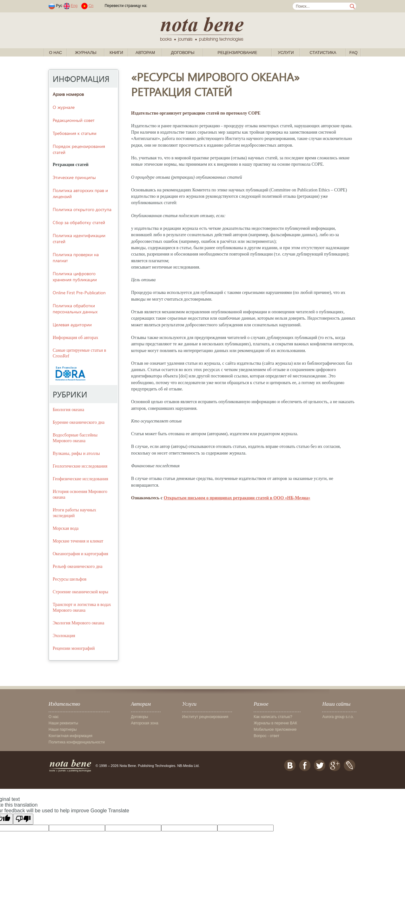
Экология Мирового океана (78, 623)
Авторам (145, 52)
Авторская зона (144, 723)
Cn (91, 5)
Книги (116, 52)
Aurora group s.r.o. (338, 717)
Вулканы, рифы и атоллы (76, 453)
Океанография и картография (80, 553)
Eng (74, 5)
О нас (55, 52)
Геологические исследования (80, 466)
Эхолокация (64, 635)
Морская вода (66, 528)
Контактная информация (70, 736)
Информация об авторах (75, 337)
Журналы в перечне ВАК (275, 723)
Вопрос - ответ (266, 736)
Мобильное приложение (275, 729)
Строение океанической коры (80, 591)
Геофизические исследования (80, 478)
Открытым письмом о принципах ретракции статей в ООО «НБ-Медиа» (237, 498)
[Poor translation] (23, 819)
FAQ (353, 52)
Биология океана (68, 409)
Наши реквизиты (63, 723)
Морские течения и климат (78, 541)
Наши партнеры (63, 729)
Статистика (322, 52)
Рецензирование (237, 52)
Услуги (286, 52)
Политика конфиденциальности (77, 742)
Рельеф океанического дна (78, 566)
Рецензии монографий (74, 648)
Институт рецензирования (205, 717)
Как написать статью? (273, 717)
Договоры (183, 52)
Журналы (85, 52)
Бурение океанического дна (78, 422)
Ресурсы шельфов (69, 579)
